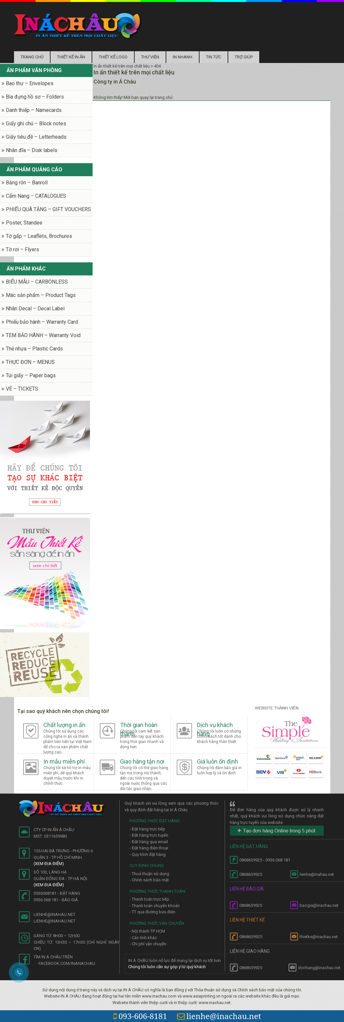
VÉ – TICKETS (22, 389)
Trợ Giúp (244, 56)
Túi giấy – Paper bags (31, 375)
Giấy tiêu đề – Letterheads (36, 137)
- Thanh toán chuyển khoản (154, 905)
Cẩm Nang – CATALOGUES (36, 196)
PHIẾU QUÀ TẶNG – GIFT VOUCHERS (48, 209)
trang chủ (163, 97)
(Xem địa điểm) (49, 863)
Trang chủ (32, 56)
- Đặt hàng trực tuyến (148, 835)
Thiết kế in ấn (71, 56)
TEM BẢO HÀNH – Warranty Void (43, 335)
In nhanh (182, 56)
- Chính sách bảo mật (149, 879)
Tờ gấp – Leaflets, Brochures (39, 236)
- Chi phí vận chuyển (147, 943)
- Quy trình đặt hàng (147, 854)
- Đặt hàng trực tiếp (147, 829)
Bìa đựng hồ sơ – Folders (35, 97)
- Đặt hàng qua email (148, 841)
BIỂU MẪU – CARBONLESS (37, 282)
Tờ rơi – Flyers (22, 249)
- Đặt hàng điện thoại (148, 847)
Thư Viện (150, 56)
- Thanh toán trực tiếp (149, 899)
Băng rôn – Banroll (27, 182)
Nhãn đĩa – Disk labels (31, 150)
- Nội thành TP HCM (147, 931)
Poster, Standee (24, 223)
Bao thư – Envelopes (29, 83)
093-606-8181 (140, 1016)
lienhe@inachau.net (219, 1016)
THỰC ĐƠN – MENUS (30, 362)
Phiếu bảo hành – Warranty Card (42, 322)
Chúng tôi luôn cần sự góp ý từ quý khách (167, 966)
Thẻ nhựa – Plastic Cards (34, 349)
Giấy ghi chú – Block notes (36, 123)
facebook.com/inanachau (66, 963)
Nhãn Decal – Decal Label (35, 308)
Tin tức (213, 56)
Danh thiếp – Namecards (34, 110)
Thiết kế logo (113, 56)
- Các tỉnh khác (143, 937)
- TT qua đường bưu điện (152, 911)
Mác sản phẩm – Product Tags (41, 295)
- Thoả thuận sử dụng (149, 873)
